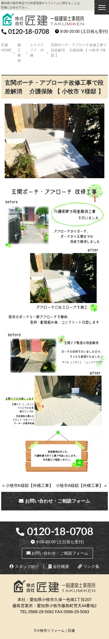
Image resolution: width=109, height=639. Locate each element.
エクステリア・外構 (37, 50)
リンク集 (88, 566)
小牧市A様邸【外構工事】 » (81, 485)
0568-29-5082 (41, 611)
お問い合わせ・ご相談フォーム (54, 501)
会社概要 (58, 566)
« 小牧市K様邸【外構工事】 (27, 485)
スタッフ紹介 (24, 566)
